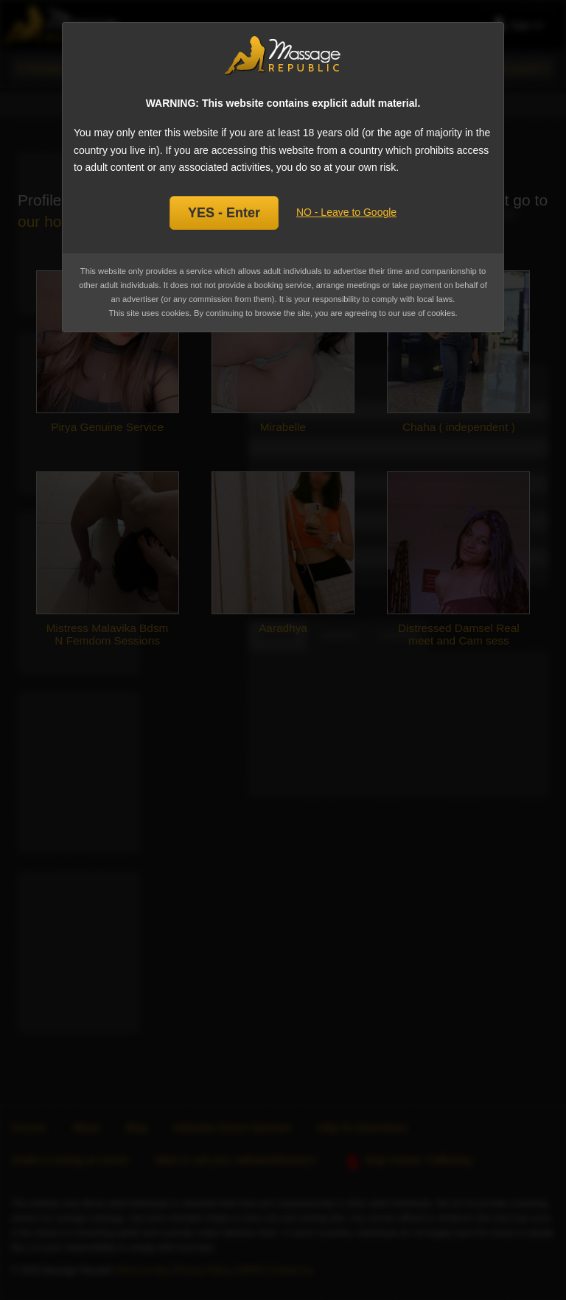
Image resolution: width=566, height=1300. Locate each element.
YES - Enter (224, 212)
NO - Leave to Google (346, 212)
